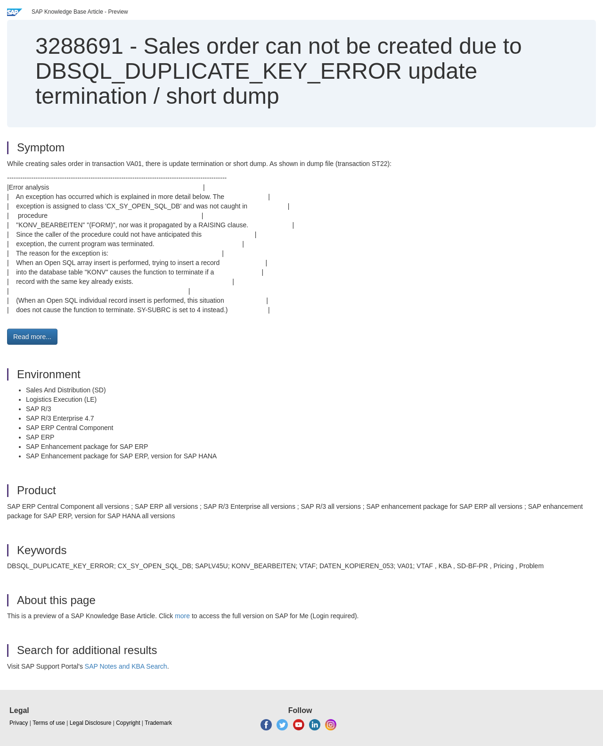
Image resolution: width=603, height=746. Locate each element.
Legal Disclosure (91, 723)
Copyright (128, 723)
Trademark (158, 723)
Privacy (18, 723)
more (182, 616)
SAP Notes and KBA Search (126, 666)
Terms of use (49, 723)
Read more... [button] (32, 336)
